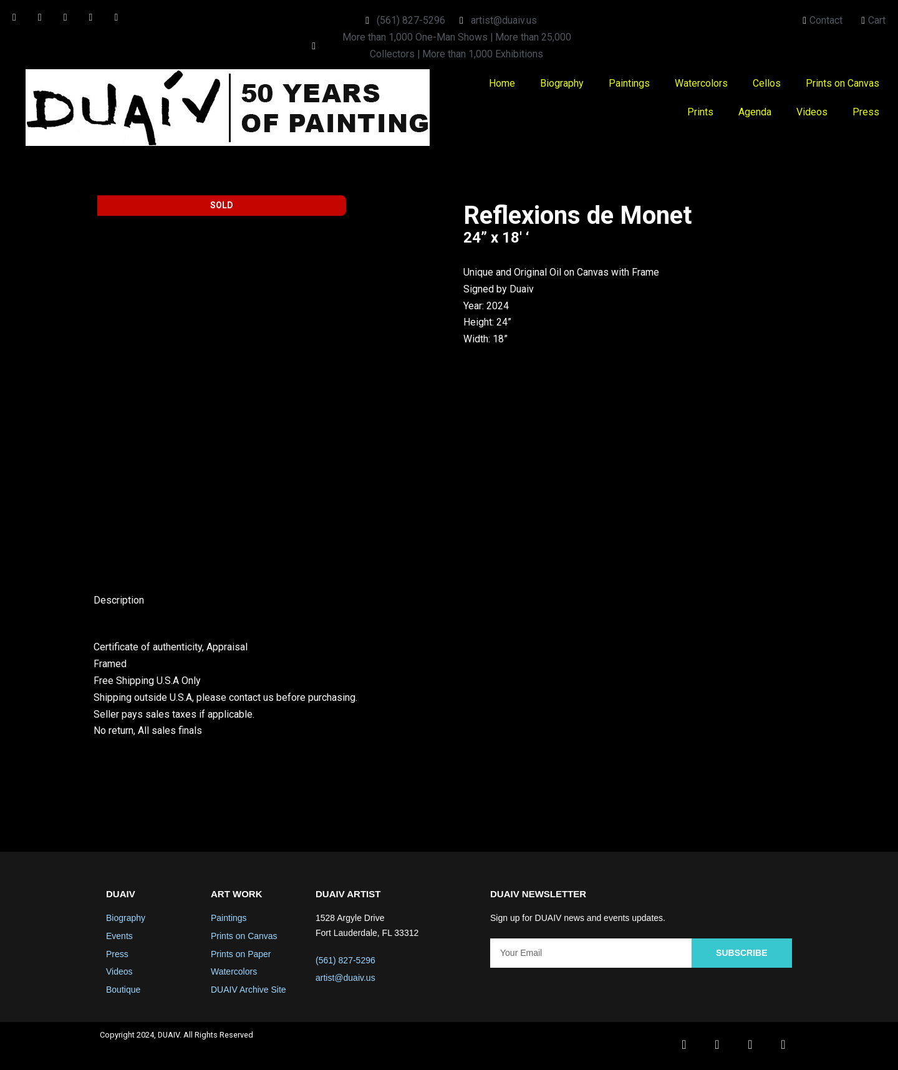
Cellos (767, 84)
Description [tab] (119, 602)
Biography (562, 84)
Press (865, 112)
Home (502, 84)
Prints (700, 112)
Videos (812, 112)
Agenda (754, 112)
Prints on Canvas (842, 84)
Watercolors (701, 84)
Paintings (629, 84)
